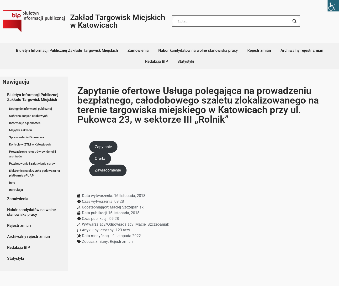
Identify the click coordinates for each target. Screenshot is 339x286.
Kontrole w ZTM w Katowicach (30, 144)
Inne (12, 182)
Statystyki (185, 61)
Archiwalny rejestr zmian (302, 50)
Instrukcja (16, 190)
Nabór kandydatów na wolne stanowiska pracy (198, 50)
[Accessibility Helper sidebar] (333, 5)
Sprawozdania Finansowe (26, 137)
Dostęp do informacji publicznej (30, 108)
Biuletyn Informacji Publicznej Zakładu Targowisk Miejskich (67, 50)
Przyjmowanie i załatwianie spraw (32, 163)
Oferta (100, 158)
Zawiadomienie (108, 170)
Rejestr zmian (259, 50)
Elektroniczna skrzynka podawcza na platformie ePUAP (34, 173)
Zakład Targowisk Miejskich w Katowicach (117, 21)
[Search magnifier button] (294, 21)
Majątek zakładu (20, 130)
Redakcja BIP (156, 61)
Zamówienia (138, 50)
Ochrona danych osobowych (28, 116)
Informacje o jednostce (25, 123)
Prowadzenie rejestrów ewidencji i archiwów (32, 154)
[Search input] (234, 21)
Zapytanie (103, 147)
